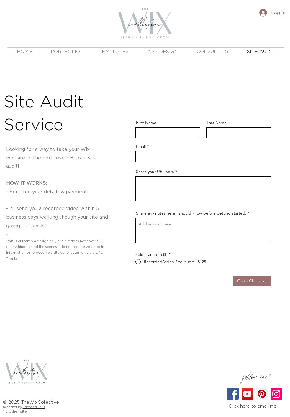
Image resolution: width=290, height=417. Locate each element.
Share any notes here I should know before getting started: (191, 213)
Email (141, 146)
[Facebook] (233, 394)
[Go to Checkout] (252, 281)
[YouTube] (247, 394)
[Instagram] (276, 394)
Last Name (217, 123)
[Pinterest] (262, 394)
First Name (146, 123)
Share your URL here (155, 171)
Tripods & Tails (34, 407)
